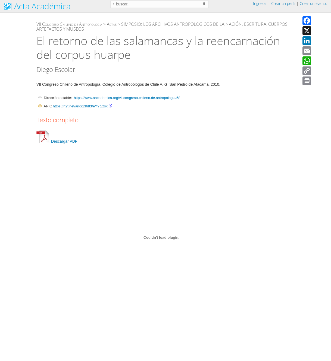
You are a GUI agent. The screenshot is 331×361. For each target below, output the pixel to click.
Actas (112, 24)
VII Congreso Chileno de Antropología (69, 24)
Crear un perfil (283, 3)
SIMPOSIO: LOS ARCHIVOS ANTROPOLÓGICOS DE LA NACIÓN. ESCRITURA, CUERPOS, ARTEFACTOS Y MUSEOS (162, 26)
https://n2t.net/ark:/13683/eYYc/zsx (80, 106)
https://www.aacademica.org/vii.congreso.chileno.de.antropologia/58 (127, 98)
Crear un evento (313, 3)
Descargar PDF (56, 141)
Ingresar (260, 3)
